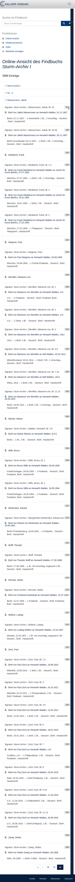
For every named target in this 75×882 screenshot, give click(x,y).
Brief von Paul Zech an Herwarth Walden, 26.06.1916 (31, 817)
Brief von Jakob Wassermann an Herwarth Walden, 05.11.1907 (36, 135)
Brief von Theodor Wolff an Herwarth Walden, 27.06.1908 (33, 560)
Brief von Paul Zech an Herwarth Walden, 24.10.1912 (31, 687)
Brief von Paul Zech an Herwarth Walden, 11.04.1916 (31, 795)
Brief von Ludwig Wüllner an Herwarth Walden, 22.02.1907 (34, 630)
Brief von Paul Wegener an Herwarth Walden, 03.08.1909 (33, 257)
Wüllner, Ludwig (14, 615)
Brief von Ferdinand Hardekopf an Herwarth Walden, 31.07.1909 (37, 595)
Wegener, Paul (13, 242)
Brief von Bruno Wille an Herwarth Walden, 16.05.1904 (32, 488)
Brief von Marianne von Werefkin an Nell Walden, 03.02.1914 (35, 354)
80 (60, 867)
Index (6, 47)
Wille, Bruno (12, 450)
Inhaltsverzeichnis (12, 43)
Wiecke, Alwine (13, 418)
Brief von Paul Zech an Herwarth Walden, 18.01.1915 (31, 730)
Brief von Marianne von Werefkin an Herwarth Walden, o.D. (34, 292)
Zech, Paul (11, 649)
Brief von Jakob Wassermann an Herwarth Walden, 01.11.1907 (36, 112)
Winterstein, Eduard (16, 508)
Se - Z (9, 93)
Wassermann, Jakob (15, 100)
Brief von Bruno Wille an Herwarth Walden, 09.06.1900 (32, 465)
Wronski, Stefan (14, 580)
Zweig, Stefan (13, 837)
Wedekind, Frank (14, 155)
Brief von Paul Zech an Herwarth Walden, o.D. (28, 749)
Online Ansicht (10, 38)
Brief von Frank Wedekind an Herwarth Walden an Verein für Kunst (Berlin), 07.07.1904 (35, 171)
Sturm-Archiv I (13, 86)
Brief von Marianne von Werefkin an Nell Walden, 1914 (32, 377)
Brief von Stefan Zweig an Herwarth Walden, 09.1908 (31, 852)
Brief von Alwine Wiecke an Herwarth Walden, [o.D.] (31, 434)
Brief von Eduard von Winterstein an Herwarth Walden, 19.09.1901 (32, 524)
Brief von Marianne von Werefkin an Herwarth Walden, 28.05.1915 (32, 397)
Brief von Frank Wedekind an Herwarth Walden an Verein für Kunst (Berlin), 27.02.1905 (35, 221)
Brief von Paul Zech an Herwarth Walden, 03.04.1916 (31, 772)
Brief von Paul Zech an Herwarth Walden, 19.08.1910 (31, 665)
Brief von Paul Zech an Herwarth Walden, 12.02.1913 (31, 710)
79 (54, 867)
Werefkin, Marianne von (18, 277)
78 (48, 867)
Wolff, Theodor (13, 545)
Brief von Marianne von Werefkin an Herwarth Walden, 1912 (35, 334)
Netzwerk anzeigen (13, 51)
